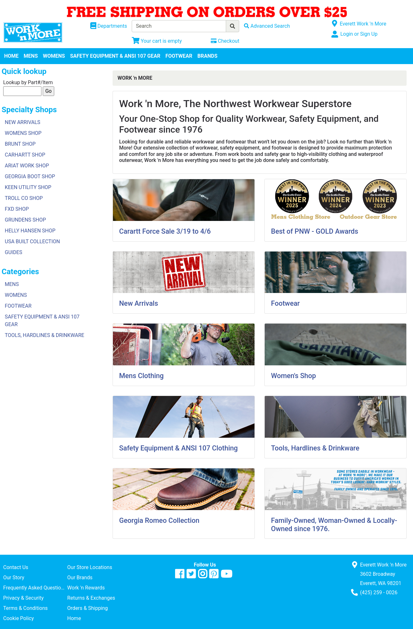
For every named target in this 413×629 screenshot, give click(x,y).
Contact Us (15, 567)
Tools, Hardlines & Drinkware (315, 448)
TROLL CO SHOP (24, 198)
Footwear (285, 303)
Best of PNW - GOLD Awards (314, 231)
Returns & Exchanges (91, 598)
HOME (11, 56)
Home (74, 618)
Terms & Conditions (25, 608)
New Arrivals (138, 303)
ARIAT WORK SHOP (27, 166)
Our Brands (79, 577)
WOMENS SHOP (23, 133)
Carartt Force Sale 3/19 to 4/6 (165, 231)
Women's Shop (293, 376)
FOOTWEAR (179, 56)
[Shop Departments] (108, 26)
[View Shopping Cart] (157, 41)
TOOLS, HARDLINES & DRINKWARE (44, 335)
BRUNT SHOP (20, 144)
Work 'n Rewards (86, 588)
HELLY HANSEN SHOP (30, 231)
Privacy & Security (23, 598)
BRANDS (207, 56)
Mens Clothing (141, 376)
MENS (31, 56)
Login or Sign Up (358, 34)
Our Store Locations (89, 567)
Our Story (13, 577)
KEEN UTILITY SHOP (28, 187)
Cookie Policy (18, 618)
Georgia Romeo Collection (159, 520)
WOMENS (54, 56)
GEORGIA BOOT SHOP (30, 176)
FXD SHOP (17, 209)
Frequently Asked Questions (34, 588)
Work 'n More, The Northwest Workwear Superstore (235, 104)
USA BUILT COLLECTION (32, 241)
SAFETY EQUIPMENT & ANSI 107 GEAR (115, 56)
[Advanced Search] (267, 26)
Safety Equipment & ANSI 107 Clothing (178, 448)
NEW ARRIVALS (22, 122)
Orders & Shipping (87, 608)
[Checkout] (225, 41)
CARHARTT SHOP (25, 155)
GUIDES (13, 252)
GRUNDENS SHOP (25, 220)
